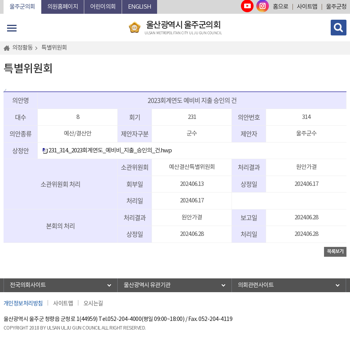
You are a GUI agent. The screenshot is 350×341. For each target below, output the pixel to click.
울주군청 (336, 7)
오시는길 (93, 303)
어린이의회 (103, 7)
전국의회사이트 (28, 285)
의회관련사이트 (256, 285)
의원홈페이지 (62, 7)
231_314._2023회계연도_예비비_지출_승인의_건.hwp (107, 150)
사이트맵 (307, 7)
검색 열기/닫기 (338, 27)
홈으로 (280, 7)
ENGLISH (139, 7)
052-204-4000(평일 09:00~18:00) (145, 319)
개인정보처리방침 (23, 303)
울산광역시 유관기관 (147, 285)
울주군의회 (22, 7)
